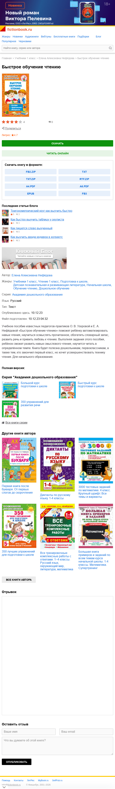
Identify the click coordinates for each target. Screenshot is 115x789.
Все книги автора (19, 579)
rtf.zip (84, 179)
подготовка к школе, (74, 281)
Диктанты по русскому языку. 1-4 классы (55, 496)
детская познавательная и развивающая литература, (49, 285)
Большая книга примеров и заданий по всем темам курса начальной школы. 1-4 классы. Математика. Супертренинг (94, 560)
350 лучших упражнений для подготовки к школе (18, 553)
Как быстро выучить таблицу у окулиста (37, 219)
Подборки (83, 36)
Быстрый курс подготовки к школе (91, 384)
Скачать (57, 143)
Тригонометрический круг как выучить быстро (41, 210)
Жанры (6, 36)
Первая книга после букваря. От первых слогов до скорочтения (17, 489)
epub (30, 193)
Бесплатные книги (64, 36)
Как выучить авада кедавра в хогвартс (37, 237)
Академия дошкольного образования (37, 294)
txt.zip (30, 179)
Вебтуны (46, 36)
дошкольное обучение (54, 288)
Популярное (9, 41)
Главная (7, 58)
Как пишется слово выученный (31, 228)
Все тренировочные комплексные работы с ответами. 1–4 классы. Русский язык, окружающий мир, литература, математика (56, 561)
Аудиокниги (32, 36)
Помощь (6, 780)
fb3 (84, 193)
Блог (98, 36)
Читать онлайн (58, 153)
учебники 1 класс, (25, 281)
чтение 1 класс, (49, 281)
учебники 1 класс (25, 58)
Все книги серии (16, 422)
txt (84, 171)
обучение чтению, (25, 288)
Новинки (18, 36)
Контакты (18, 780)
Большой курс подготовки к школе (34, 384)
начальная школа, (99, 285)
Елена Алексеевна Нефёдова (56, 58)
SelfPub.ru (57, 780)
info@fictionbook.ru (11, 785)
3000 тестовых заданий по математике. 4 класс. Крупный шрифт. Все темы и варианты (94, 491)
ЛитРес (30, 780)
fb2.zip (31, 171)
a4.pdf (30, 186)
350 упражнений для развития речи (35, 403)
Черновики (25, 41)
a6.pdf (84, 186)
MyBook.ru (43, 780)
